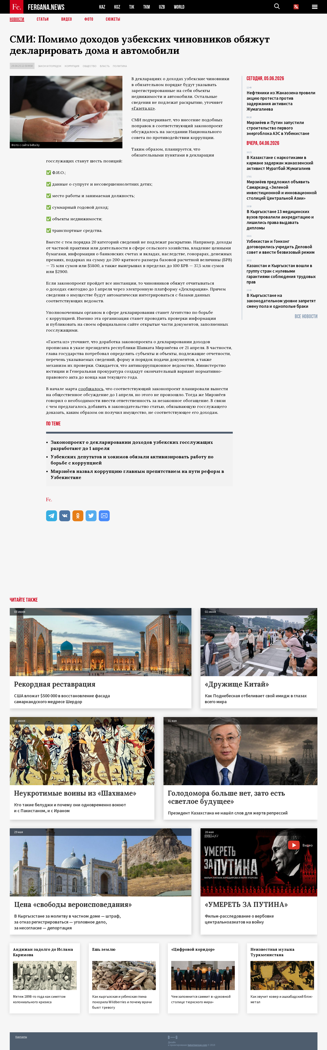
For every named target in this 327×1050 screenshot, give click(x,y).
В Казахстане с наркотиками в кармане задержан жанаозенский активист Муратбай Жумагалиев (280, 163)
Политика (120, 66)
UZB (162, 7)
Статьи (43, 19)
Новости (17, 19)
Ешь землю (103, 949)
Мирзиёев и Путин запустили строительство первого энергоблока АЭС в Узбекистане (278, 128)
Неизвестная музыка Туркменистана (273, 952)
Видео (66, 19)
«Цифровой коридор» (193, 949)
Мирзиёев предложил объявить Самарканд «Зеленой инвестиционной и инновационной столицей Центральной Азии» (282, 190)
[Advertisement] (163, 563)
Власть (104, 66)
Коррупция (72, 66)
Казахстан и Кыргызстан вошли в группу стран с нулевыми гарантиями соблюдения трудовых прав (281, 274)
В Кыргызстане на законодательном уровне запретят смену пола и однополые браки (281, 301)
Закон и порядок (49, 66)
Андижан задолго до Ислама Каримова (43, 952)
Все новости (306, 316)
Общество (90, 66)
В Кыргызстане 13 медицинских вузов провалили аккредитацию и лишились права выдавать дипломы (280, 220)
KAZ (102, 7)
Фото (88, 19)
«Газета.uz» (143, 108)
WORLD (179, 7)
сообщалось (91, 388)
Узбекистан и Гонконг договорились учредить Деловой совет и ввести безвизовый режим (281, 246)
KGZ (117, 7)
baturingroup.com (197, 1045)
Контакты (21, 1036)
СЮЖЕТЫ (113, 19)
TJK (131, 7)
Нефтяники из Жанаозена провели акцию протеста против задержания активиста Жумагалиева (281, 101)
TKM (146, 7)
